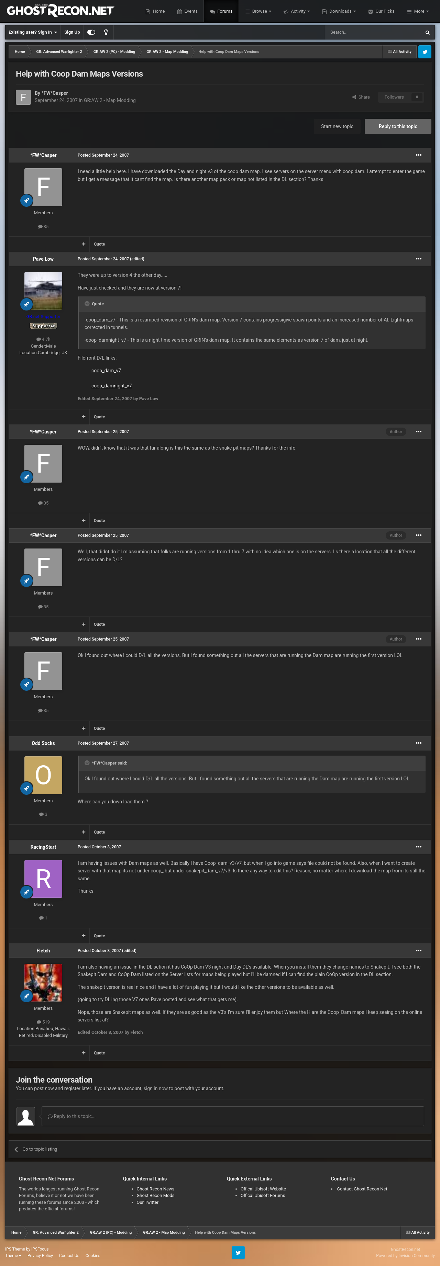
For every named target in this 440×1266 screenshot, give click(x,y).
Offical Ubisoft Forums (263, 1195)
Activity (298, 11)
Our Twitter (148, 1202)
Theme (13, 1255)
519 (43, 1022)
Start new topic (337, 126)
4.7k (43, 339)
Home (158, 11)
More (419, 11)
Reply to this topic (398, 126)
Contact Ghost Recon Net (362, 1188)
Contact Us (69, 1255)
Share (361, 97)
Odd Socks (43, 743)
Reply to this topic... (72, 1116)
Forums (224, 11)
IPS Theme (15, 1249)
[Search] (356, 32)
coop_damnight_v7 (111, 385)
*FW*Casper (54, 93)
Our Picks (384, 11)
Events (190, 11)
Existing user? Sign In (33, 32)
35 (43, 226)
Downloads (340, 11)
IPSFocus (39, 1249)
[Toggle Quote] (88, 303)
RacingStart (43, 847)
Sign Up (72, 32)
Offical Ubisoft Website (263, 1188)
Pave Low (43, 259)
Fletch (43, 950)
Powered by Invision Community (405, 1255)
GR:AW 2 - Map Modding (110, 100)
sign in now (156, 1088)
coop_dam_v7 (106, 370)
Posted (103, 155)
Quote (99, 244)
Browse (259, 11)
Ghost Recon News (156, 1188)
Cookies (93, 1255)
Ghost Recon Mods (156, 1195)
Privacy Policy (40, 1255)
